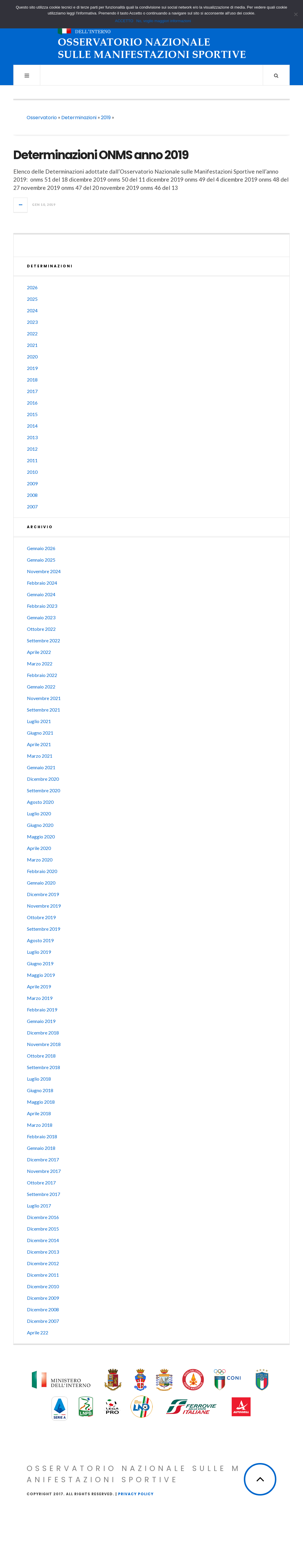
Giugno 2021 (40, 732)
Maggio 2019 (41, 975)
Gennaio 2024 (41, 594)
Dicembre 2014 (43, 1240)
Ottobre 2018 (41, 1055)
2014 (32, 426)
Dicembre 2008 (43, 1309)
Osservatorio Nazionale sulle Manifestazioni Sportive (134, 1474)
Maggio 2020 (41, 836)
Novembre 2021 (44, 698)
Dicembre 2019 (43, 894)
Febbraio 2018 (42, 1136)
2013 (32, 437)
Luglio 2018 (39, 1079)
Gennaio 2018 (41, 1148)
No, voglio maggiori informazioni (163, 21)
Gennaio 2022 (41, 686)
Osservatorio (42, 117)
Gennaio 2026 (41, 548)
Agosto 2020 (40, 802)
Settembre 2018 (43, 1067)
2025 (32, 299)
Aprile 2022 (39, 652)
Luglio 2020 (39, 813)
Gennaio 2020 (41, 882)
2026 (32, 287)
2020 (32, 356)
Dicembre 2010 (43, 1286)
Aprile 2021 (39, 744)
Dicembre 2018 (43, 1032)
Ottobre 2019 (41, 917)
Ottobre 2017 (41, 1182)
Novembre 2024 (44, 571)
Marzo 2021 (39, 756)
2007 (32, 506)
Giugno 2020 (40, 825)
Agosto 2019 (40, 940)
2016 (32, 402)
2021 (32, 345)
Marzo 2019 (39, 998)
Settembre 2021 (43, 709)
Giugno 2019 (40, 963)
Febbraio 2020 (42, 871)
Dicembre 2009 (43, 1298)
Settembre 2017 (43, 1194)
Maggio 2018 (41, 1102)
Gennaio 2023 (41, 617)
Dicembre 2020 (43, 779)
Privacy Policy (136, 1493)
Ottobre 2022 (41, 629)
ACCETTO (124, 21)
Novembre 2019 (44, 906)
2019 (106, 117)
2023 (32, 322)
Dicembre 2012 (43, 1263)
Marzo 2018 (39, 1125)
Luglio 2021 (39, 721)
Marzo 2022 (39, 663)
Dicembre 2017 (43, 1159)
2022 (32, 333)
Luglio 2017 (39, 1205)
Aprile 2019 (39, 986)
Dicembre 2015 (43, 1228)
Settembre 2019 (43, 929)
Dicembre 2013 (43, 1252)
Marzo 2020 (39, 859)
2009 (32, 483)
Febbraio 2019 (42, 1009)
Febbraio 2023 (42, 606)
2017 (32, 391)
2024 (32, 310)
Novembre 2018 (44, 1044)
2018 (32, 379)
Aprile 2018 (39, 1113)
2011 (32, 460)
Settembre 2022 (43, 640)
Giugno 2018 (40, 1090)
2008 (32, 495)
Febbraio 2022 (42, 675)
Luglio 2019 (39, 952)
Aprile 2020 (39, 848)
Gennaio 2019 (41, 1021)
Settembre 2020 (43, 790)
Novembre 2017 (44, 1171)
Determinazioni (78, 117)
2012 (32, 449)
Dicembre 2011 (43, 1275)
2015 (32, 414)
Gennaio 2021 (41, 767)
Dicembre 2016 (43, 1217)
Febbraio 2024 (42, 583)
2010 (32, 472)
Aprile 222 (37, 1332)
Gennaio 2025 (41, 559)
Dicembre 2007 (43, 1321)
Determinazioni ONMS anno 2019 (100, 155)
